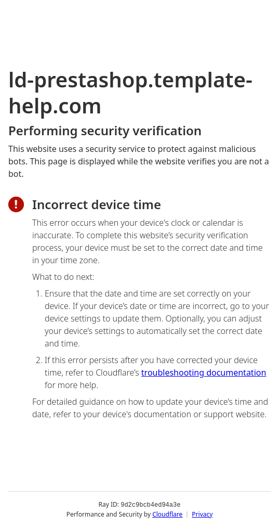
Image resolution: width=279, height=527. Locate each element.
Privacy (202, 513)
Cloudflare (167, 513)
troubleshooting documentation (204, 372)
